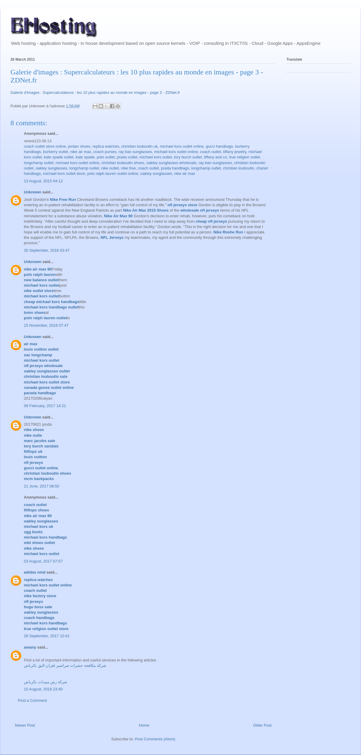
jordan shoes (79, 146)
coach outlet (210, 151)
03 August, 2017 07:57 (43, 561)
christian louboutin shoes (122, 163)
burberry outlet (55, 151)
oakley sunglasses (51, 168)
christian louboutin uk (139, 146)
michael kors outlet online (182, 146)
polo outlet (106, 157)
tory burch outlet (188, 157)
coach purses (104, 151)
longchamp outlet (38, 163)
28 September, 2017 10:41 (47, 636)
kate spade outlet (58, 157)
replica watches (105, 146)
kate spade (85, 157)
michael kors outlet (155, 157)
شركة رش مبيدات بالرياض (45, 682)
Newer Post (25, 725)
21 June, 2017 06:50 (41, 486)
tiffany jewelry (234, 151)
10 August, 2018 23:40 (43, 689)
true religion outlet (244, 157)
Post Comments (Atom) (155, 739)
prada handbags (175, 168)
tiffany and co (215, 157)
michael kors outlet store (64, 173)
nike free (128, 168)
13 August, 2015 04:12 (43, 181)
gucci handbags (219, 146)
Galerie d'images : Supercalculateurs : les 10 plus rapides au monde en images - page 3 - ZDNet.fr (95, 92)
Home (144, 725)
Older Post (262, 725)
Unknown (32, 192)
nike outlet (110, 168)
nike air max (80, 151)
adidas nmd (34, 572)
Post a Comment (32, 700)
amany (30, 647)
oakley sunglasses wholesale (171, 163)
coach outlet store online (45, 146)
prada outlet (127, 157)
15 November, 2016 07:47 (46, 325)
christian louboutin (238, 168)
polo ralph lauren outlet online (112, 173)
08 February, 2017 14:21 (45, 406)
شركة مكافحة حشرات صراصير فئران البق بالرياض (65, 665)
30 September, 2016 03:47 (47, 250)
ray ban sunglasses (135, 151)
